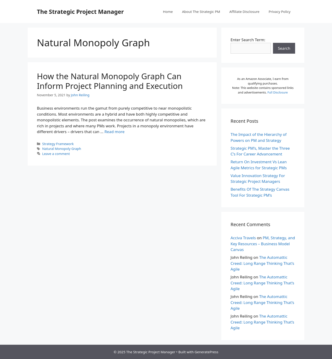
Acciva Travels (243, 237)
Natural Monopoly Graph (61, 148)
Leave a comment (56, 154)
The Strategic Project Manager (80, 11)
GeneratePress (206, 352)
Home (168, 11)
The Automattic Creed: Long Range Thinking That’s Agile (262, 263)
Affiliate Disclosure (244, 11)
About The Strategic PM (201, 11)
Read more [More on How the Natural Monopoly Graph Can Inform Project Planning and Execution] (114, 131)
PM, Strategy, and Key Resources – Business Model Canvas (263, 243)
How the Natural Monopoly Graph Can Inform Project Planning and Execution (110, 81)
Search (284, 48)
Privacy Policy (279, 11)
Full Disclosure (277, 92)
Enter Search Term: (248, 39)
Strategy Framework (58, 144)
